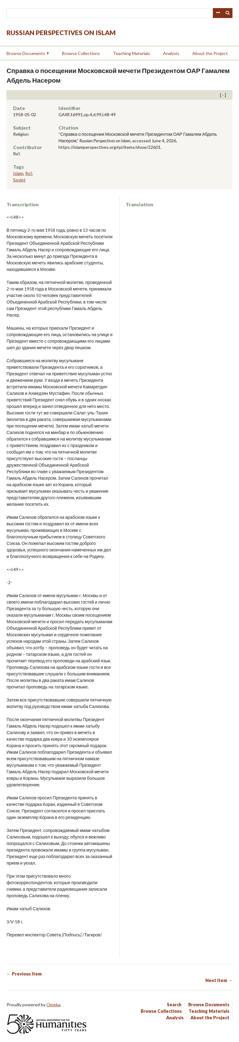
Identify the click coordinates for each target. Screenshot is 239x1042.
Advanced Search (218, 13)
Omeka (53, 1004)
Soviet (19, 179)
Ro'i (28, 173)
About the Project (210, 53)
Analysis (171, 53)
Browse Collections (81, 53)
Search (228, 13)
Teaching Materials (131, 53)
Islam (18, 173)
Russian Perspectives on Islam (61, 32)
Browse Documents (26, 53)
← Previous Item (24, 973)
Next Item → (218, 980)
